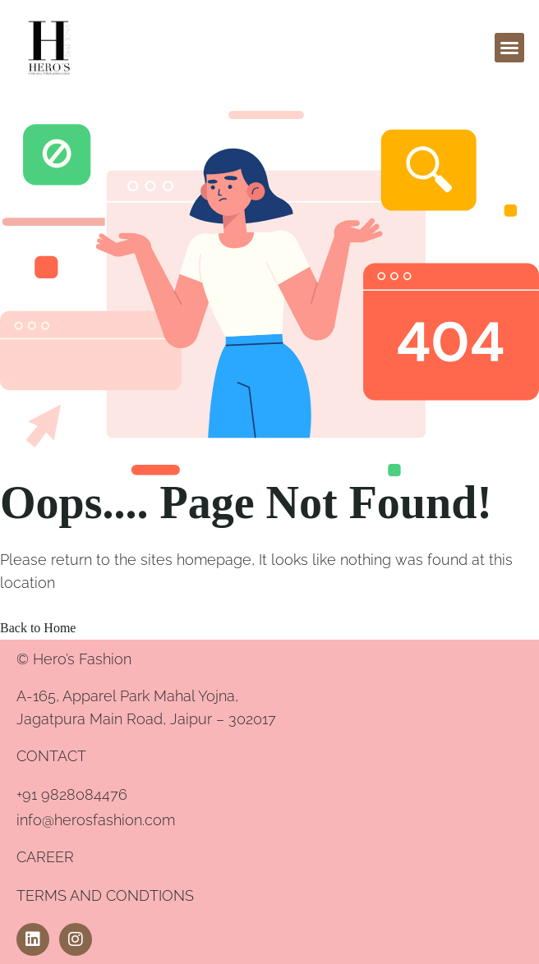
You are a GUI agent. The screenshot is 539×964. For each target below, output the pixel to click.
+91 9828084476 (71, 794)
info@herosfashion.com (95, 820)
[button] (509, 47)
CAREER (45, 856)
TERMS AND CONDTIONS (105, 895)
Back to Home (38, 628)
